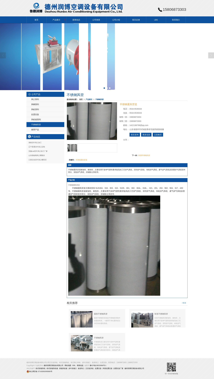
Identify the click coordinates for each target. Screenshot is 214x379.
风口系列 (35, 99)
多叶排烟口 (73, 368)
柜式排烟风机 (40, 368)
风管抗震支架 (107, 368)
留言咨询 (135, 135)
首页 (36, 20)
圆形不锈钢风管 (100, 314)
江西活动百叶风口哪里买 (38, 160)
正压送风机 (89, 368)
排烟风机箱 (63, 368)
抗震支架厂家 (118, 368)
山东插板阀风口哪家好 (37, 155)
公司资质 (96, 20)
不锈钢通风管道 (81, 160)
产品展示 (56, 20)
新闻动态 (76, 20)
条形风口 (81, 368)
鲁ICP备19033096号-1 (98, 365)
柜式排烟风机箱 (52, 368)
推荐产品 (35, 130)
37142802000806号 (39, 371)
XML (74, 365)
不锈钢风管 (99, 99)
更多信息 (146, 135)
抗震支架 (35, 114)
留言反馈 (136, 20)
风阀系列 (35, 104)
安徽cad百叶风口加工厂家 (38, 151)
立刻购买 (158, 135)
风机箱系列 (36, 119)
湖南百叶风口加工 (35, 143)
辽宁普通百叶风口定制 (37, 147)
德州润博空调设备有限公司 (53, 365)
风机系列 (35, 109)
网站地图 (68, 365)
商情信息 (80, 365)
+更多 (184, 303)
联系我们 (176, 20)
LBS (156, 20)
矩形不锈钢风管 (144, 155)
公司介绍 (116, 20)
